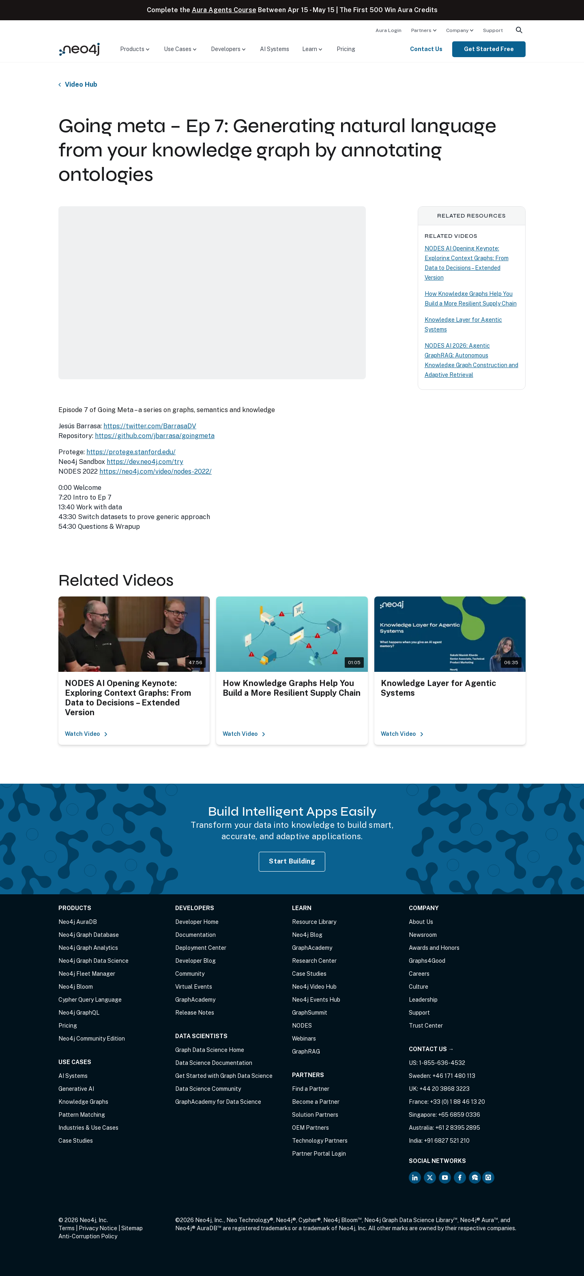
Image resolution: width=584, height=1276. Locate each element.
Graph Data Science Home (209, 1050)
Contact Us (426, 49)
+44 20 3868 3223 (444, 1089)
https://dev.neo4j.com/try (145, 462)
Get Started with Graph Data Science (224, 1076)
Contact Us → (431, 1049)
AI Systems (274, 49)
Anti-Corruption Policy (87, 1236)
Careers (419, 973)
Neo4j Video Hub (314, 986)
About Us (421, 922)
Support (493, 30)
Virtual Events (193, 986)
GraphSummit (309, 1012)
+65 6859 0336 (459, 1114)
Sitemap (132, 1228)
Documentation (195, 935)
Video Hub (81, 84)
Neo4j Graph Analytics (88, 948)
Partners (421, 30)
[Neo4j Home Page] (79, 49)
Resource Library (314, 922)
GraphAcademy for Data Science (218, 1102)
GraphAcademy (195, 999)
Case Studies (75, 1140)
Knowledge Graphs (83, 1102)
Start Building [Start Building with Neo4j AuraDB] (292, 861)
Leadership (423, 999)
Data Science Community (208, 1089)
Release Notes (194, 1012)
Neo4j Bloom (75, 986)
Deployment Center (200, 948)
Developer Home (197, 922)
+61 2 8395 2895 (457, 1127)
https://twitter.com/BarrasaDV (149, 426)
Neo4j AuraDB (77, 922)
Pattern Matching (81, 1114)
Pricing (346, 49)
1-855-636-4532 (442, 1063)
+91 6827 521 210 (447, 1140)
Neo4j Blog (307, 935)
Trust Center (426, 1025)
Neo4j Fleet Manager (86, 973)
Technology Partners (320, 1140)
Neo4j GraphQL (78, 1012)
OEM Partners (310, 1127)
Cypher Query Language (90, 999)
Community (189, 973)
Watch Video (86, 734)
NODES (302, 1025)
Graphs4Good (427, 961)
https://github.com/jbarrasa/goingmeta (155, 436)
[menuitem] (389, 30)
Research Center (314, 961)
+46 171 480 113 (453, 1076)
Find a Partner (310, 1089)
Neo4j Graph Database (88, 935)
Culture (418, 986)
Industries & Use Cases (88, 1127)
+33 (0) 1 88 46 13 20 (457, 1102)
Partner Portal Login (319, 1153)
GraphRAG (306, 1051)
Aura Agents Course (224, 10)
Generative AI (76, 1089)
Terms (66, 1228)
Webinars (304, 1038)
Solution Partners (315, 1114)
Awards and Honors (434, 948)
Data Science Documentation (213, 1063)
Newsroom (423, 935)
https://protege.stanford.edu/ (131, 452)
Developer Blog (195, 961)
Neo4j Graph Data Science (93, 961)
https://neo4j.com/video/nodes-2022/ (155, 471)
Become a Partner (315, 1102)
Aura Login (389, 30)
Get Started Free (489, 49)
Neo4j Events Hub (316, 999)
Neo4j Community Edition (91, 1038)
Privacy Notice (98, 1228)
